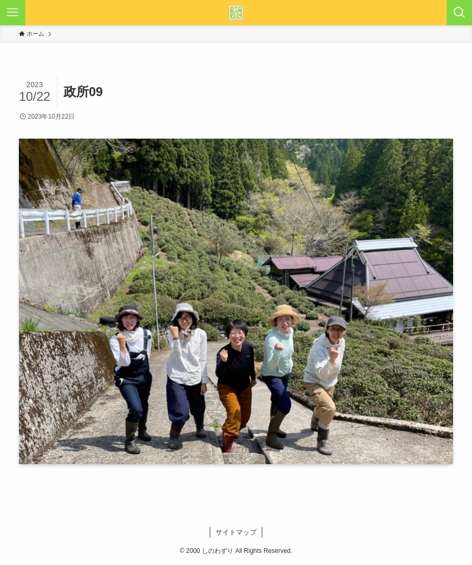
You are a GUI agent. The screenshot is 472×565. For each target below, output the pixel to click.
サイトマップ (236, 532)
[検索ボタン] (459, 12)
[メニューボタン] (12, 12)
